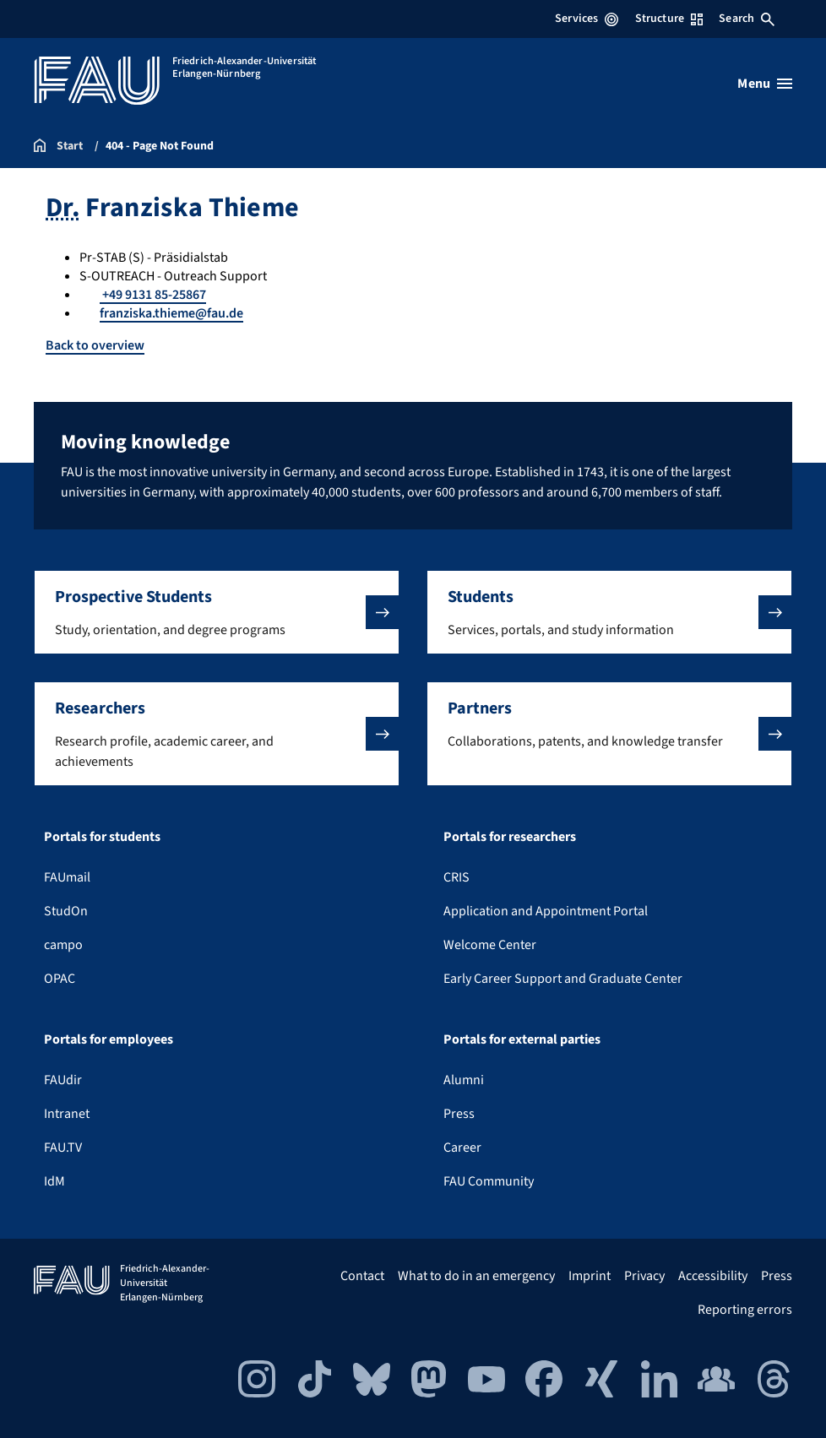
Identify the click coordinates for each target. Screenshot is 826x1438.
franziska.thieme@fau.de (171, 313)
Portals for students (102, 837)
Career (462, 1147)
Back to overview (95, 345)
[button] (216, 612)
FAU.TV (63, 1147)
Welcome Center (489, 945)
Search (746, 18)
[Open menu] (764, 83)
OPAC (59, 978)
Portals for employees (108, 1039)
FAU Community (488, 1181)
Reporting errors (745, 1309)
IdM (54, 1181)
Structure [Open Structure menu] (669, 18)
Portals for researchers (509, 837)
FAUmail (67, 877)
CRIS (456, 877)
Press (459, 1113)
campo (63, 945)
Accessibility (712, 1276)
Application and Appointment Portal (545, 911)
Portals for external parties (521, 1039)
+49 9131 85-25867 (153, 294)
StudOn (66, 911)
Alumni (463, 1080)
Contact (362, 1276)
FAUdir (63, 1080)
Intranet (67, 1113)
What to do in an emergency (476, 1276)
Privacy (644, 1276)
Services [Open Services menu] (586, 18)
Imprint (589, 1276)
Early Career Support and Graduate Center (562, 978)
